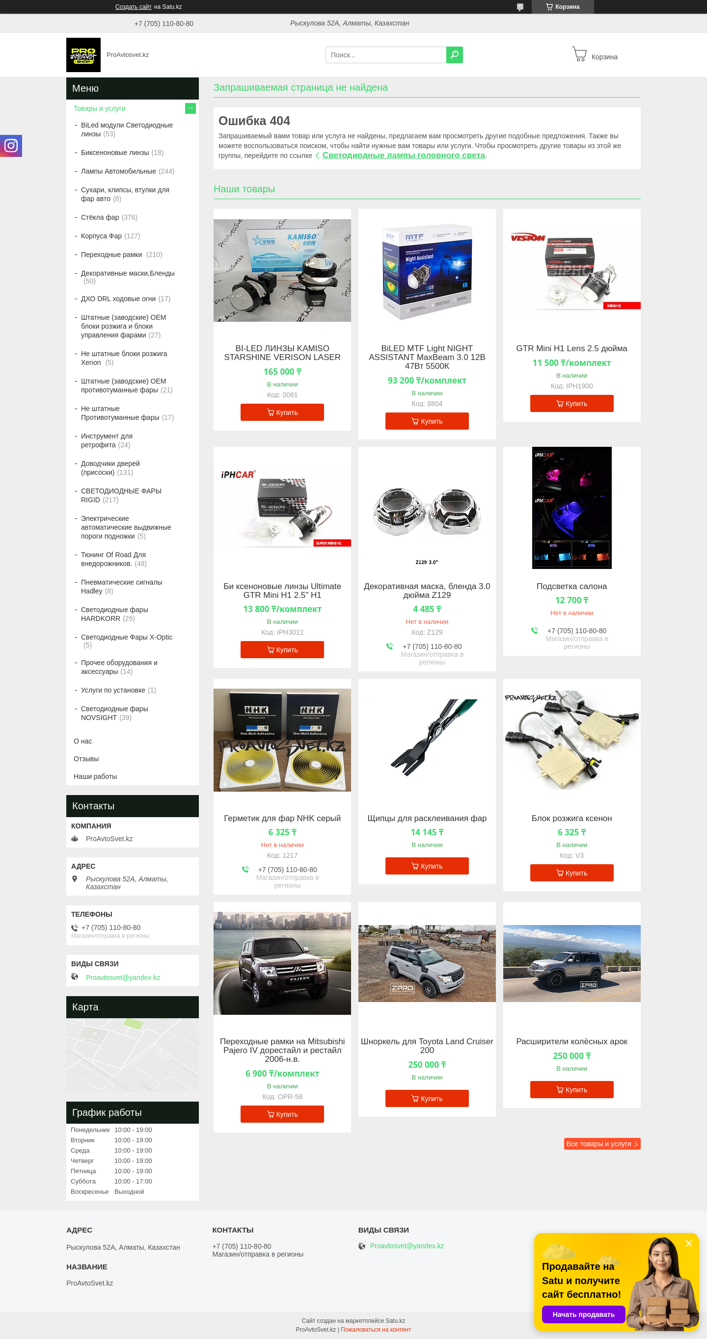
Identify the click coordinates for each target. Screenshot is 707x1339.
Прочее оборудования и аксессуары (119, 667)
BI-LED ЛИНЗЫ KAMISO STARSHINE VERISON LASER (282, 353)
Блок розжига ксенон (572, 818)
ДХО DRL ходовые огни (118, 299)
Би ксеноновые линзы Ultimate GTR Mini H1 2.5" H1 (282, 591)
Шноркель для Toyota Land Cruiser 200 (427, 1046)
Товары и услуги (100, 108)
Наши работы (95, 776)
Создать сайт (133, 6)
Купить (287, 412)
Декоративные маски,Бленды (128, 273)
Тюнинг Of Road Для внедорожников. (113, 559)
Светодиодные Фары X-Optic (126, 637)
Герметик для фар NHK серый (282, 818)
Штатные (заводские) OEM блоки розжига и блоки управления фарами (123, 326)
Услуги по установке (113, 690)
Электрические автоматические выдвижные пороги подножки (126, 527)
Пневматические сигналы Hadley (122, 586)
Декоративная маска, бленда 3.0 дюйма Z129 (427, 591)
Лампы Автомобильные (118, 171)
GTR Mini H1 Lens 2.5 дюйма (572, 348)
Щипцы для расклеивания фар (427, 818)
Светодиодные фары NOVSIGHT (114, 713)
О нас (83, 741)
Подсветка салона (572, 586)
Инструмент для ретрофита (107, 440)
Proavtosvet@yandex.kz (123, 977)
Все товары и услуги (598, 1144)
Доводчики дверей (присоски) (110, 468)
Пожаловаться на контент (376, 1329)
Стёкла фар (100, 217)
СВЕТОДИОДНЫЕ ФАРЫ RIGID (121, 495)
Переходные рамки (112, 254)
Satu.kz (395, 1320)
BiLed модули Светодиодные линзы (127, 129)
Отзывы (86, 759)
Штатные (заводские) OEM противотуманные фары (123, 385)
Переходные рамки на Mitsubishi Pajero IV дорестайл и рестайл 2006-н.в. (282, 1050)
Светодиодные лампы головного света (404, 155)
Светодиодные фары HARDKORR (114, 614)
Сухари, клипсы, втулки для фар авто (125, 194)
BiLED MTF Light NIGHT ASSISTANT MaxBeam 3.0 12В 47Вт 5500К (427, 357)
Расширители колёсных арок (571, 1041)
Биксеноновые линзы (115, 152)
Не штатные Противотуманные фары (120, 413)
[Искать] (454, 55)
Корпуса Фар (101, 236)
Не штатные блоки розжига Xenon (124, 358)
